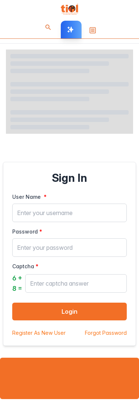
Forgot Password (106, 333)
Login (69, 311)
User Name (27, 197)
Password (25, 231)
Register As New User (39, 333)
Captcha (23, 266)
